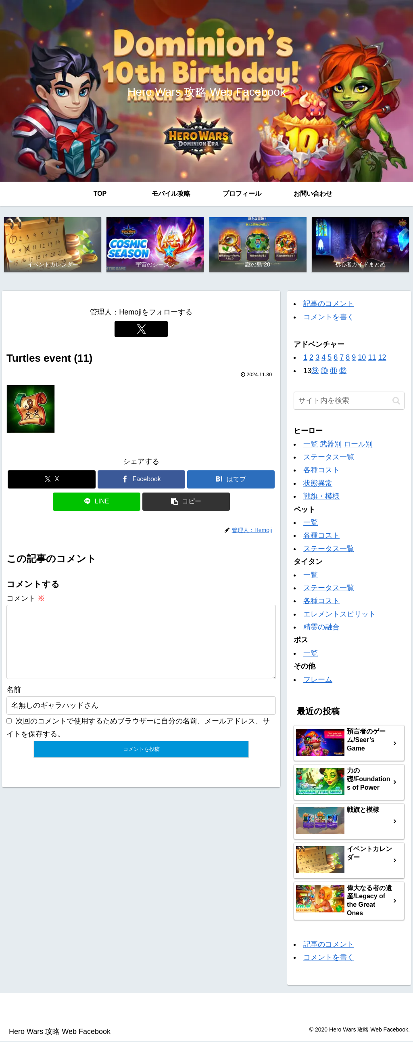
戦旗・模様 (321, 497)
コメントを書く (328, 317)
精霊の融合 (321, 627)
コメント (25, 599)
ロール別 (358, 444)
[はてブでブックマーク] (231, 480)
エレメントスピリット (339, 614)
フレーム (317, 680)
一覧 (310, 444)
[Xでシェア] (51, 480)
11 (372, 358)
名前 (13, 703)
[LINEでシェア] (96, 502)
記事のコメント (328, 304)
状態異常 (317, 484)
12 (382, 358)
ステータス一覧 (328, 457)
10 (362, 358)
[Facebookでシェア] (141, 480)
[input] (349, 401)
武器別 (331, 444)
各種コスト (321, 471)
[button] (186, 502)
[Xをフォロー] (141, 329)
